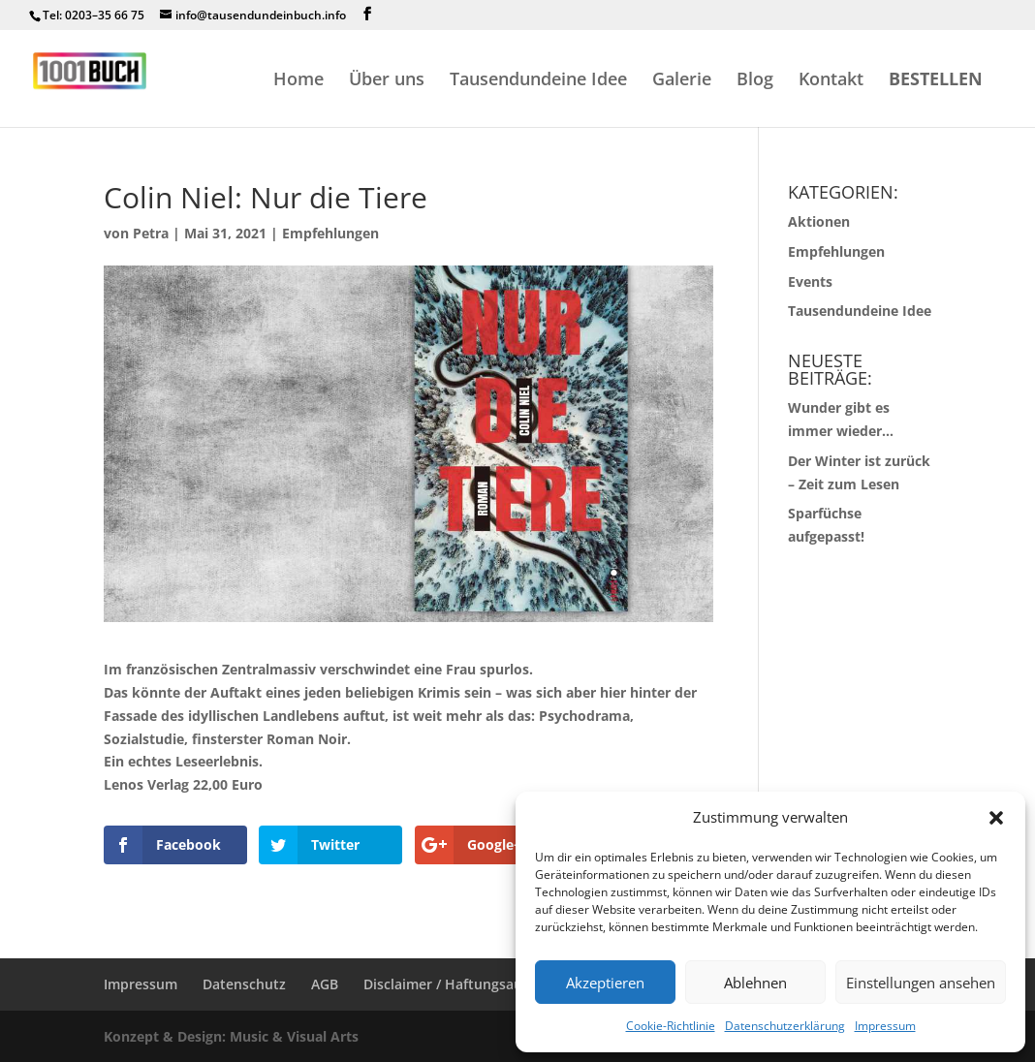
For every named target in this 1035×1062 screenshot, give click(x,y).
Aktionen (819, 221)
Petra (151, 233)
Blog (755, 81)
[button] (996, 818)
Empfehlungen (330, 233)
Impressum (885, 1025)
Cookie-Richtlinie (670, 1025)
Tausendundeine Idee (538, 81)
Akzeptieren (605, 982)
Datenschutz (244, 984)
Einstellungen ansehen (920, 982)
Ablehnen (755, 982)
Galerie (681, 81)
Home (298, 81)
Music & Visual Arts (294, 1036)
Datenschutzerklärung (785, 1025)
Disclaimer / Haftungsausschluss (470, 984)
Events (810, 281)
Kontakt (831, 81)
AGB (324, 984)
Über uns (386, 81)
